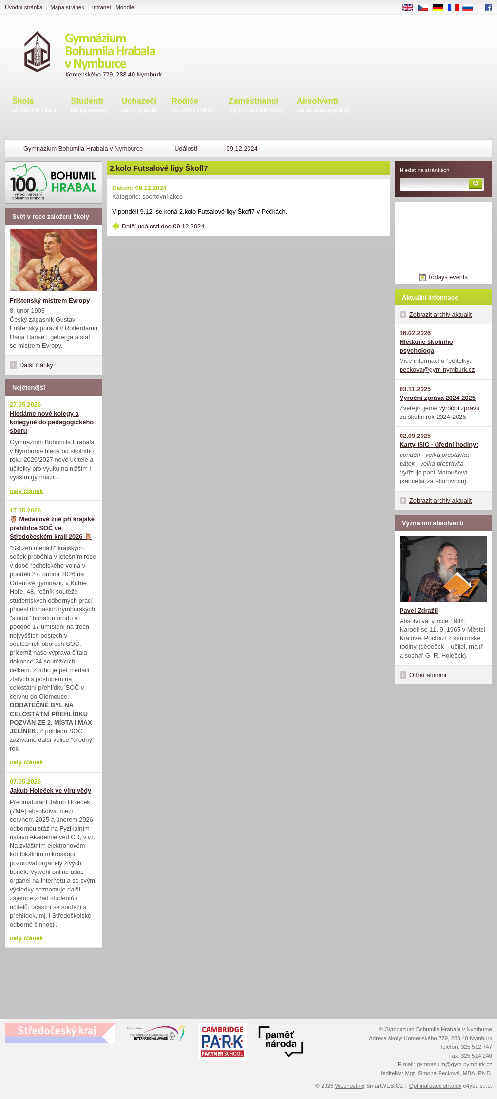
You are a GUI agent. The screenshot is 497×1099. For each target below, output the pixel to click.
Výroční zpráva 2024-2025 (438, 397)
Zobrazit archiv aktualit (440, 314)
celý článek (26, 490)
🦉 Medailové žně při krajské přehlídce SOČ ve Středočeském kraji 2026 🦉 (52, 527)
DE (441, 8)
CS (426, 8)
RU (471, 8)
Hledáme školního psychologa (426, 346)
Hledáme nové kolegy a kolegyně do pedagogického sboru (52, 422)
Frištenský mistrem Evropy (50, 300)
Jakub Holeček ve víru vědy (50, 790)
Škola (34, 105)
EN (411, 8)
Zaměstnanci (255, 105)
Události (185, 148)
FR (456, 8)
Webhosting (350, 1086)
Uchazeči (139, 105)
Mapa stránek (67, 7)
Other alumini (427, 675)
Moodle (124, 7)
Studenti (89, 105)
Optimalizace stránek (435, 1086)
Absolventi (323, 105)
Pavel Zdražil (419, 610)
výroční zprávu (459, 408)
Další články (36, 365)
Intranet (101, 7)
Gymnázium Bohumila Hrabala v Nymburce (83, 148)
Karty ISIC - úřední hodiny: (439, 444)
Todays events (448, 277)
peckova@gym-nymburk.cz (437, 369)
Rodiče (193, 105)
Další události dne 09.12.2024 (163, 226)
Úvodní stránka (23, 7)
